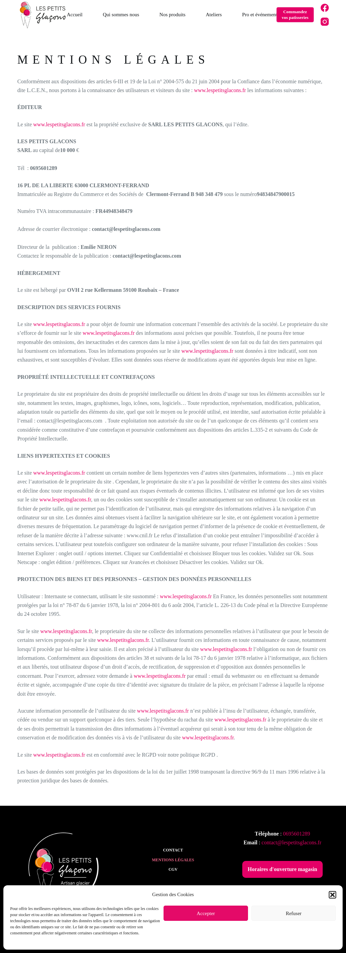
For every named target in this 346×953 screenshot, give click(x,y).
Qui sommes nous (121, 14)
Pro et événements (260, 14)
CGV (173, 869)
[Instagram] (325, 22)
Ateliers (214, 14)
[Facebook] (325, 8)
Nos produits (172, 14)
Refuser (294, 913)
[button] (332, 894)
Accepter (206, 913)
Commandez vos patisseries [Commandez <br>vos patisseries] (295, 14)
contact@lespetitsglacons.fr (291, 842)
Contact (173, 850)
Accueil (75, 14)
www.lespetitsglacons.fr (220, 90)
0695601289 (296, 834)
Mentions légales (173, 860)
